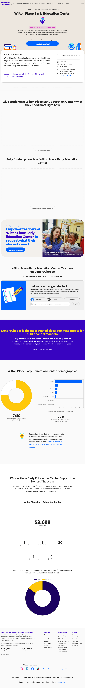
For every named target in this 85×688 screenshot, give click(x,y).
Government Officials (65, 677)
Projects (34, 88)
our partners (61, 682)
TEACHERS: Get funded (38, 3)
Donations (68, 88)
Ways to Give (62, 632)
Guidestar (15, 645)
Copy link (75, 304)
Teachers (45, 88)
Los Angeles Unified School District (47, 9)
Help (67, 3)
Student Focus (47, 639)
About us (60, 3)
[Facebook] (32, 668)
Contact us (75, 645)
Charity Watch (29, 643)
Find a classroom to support (21, 3)
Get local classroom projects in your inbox (56, 669)
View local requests (65, 75)
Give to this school (42, 44)
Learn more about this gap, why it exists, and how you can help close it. (45, 444)
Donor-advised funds (63, 641)
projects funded (31, 649)
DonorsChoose (5, 3)
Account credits (62, 637)
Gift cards (60, 639)
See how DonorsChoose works (42, 348)
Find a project (61, 634)
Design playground (77, 643)
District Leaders (46, 677)
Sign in (82, 3)
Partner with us (51, 3)
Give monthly (61, 645)
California (29, 9)
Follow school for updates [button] (68, 56)
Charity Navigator (5, 645)
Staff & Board (47, 643)
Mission (46, 634)
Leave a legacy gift (63, 649)
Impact (24, 88)
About (15, 88)
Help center (75, 634)
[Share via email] (55, 299)
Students (56, 88)
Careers (46, 645)
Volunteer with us (62, 647)
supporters (10, 649)
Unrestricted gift (62, 651)
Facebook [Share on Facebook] (36, 299)
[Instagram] (21, 668)
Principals (36, 677)
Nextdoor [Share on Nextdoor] (70, 299)
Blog (78, 639)
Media (74, 639)
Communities (76, 637)
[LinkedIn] (27, 668)
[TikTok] (38, 668)
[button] (55, 304)
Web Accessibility (48, 647)
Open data (75, 641)
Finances (46, 641)
